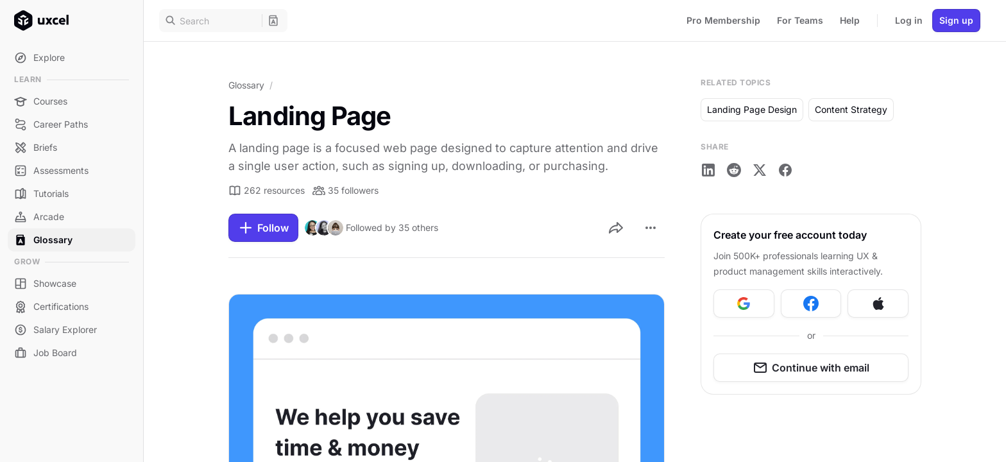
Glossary (246, 85)
